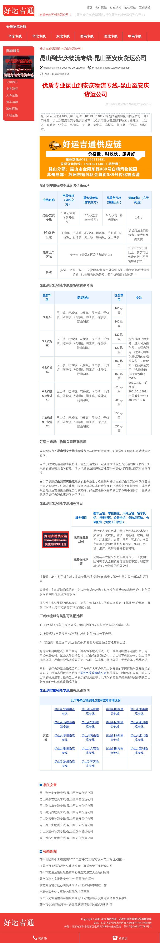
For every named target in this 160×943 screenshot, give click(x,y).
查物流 (120, 938)
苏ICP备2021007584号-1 (137, 926)
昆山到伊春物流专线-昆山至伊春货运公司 (66, 792)
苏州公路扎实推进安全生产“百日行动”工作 (67, 878)
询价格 (40, 938)
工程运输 (145, 7)
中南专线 (134, 36)
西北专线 (111, 36)
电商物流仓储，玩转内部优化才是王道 (64, 891)
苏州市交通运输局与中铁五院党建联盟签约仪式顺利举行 (76, 904)
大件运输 (101, 7)
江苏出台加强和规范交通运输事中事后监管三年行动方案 (76, 865)
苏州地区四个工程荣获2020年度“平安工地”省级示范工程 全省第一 (82, 859)
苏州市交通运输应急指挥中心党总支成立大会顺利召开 (75, 872)
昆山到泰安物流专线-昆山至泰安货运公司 (66, 818)
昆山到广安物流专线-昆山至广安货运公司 (66, 825)
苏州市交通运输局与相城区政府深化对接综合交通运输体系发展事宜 (83, 898)
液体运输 (130, 7)
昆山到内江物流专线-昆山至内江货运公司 (66, 838)
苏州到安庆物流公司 (93, 673)
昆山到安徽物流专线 (55, 690)
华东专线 (15, 36)
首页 (89, 7)
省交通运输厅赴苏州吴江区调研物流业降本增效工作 (73, 885)
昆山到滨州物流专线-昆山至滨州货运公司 (66, 831)
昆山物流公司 (72, 48)
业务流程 (12, 88)
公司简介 (12, 82)
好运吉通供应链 (50, 48)
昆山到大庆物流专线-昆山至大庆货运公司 (66, 805)
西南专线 (87, 36)
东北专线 (63, 36)
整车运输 (115, 7)
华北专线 (39, 36)
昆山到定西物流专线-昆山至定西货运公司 (66, 812)
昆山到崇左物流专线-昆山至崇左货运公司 (66, 799)
